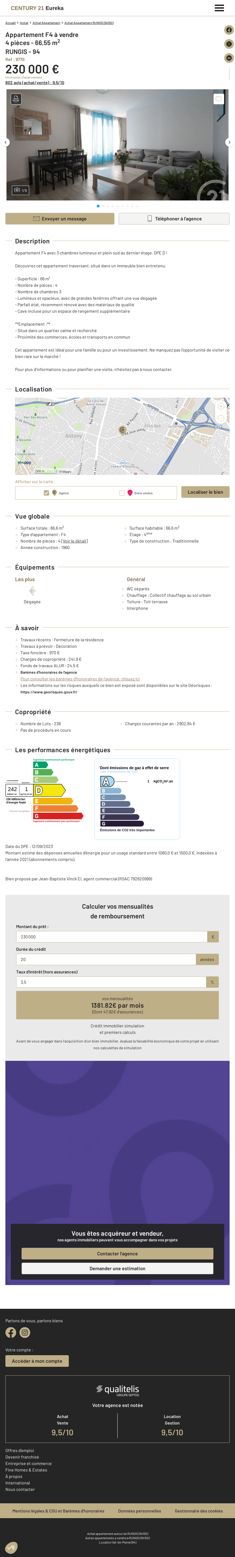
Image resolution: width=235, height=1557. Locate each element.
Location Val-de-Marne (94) (117, 1542)
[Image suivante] (229, 142)
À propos (13, 1476)
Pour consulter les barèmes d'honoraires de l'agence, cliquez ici (80, 678)
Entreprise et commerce (28, 1463)
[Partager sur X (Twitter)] (229, 44)
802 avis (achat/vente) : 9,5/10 (34, 82)
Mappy (66, 471)
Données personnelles (139, 1510)
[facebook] (10, 1332)
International (17, 1482)
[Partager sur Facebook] (229, 30)
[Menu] (219, 7)
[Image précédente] (5, 142)
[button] (16, 99)
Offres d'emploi (19, 1450)
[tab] (98, 206)
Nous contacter (20, 1489)
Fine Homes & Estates (26, 1469)
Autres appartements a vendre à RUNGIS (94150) (117, 1538)
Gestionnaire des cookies (199, 1510)
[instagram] (24, 1332)
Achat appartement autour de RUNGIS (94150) (117, 1533)
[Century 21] (37, 8)
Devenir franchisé (22, 1456)
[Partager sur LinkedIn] (229, 58)
